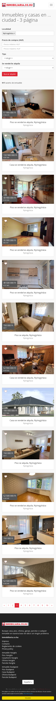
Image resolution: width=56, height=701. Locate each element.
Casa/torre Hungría (10, 658)
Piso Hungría (7, 655)
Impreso (5, 641)
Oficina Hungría (8, 660)
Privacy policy (7, 649)
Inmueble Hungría (9, 652)
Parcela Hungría (8, 663)
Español (28, 682)
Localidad (6, 29)
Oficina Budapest (9, 674)
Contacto (6, 644)
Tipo (4, 54)
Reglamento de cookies (12, 646)
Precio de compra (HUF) (13, 40)
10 (47, 605)
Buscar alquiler (10, 74)
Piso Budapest (8, 669)
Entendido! (28, 698)
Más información (28, 693)
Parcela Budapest (9, 677)
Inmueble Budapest (10, 667)
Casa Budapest (8, 672)
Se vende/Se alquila (11, 63)
